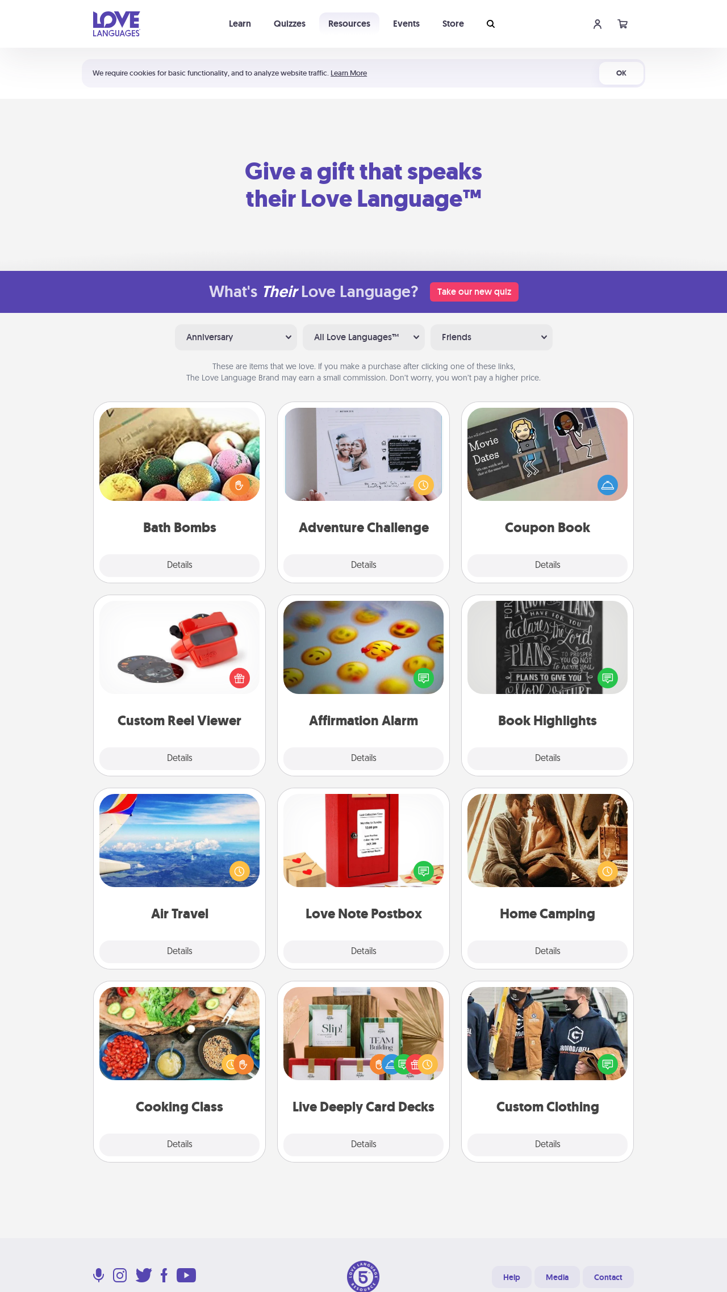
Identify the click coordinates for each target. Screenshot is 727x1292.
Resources (349, 24)
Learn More (349, 73)
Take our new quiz (474, 292)
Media (557, 1277)
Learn (240, 24)
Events (406, 24)
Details (180, 565)
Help (511, 1277)
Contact (608, 1277)
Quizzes (290, 24)
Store (453, 24)
